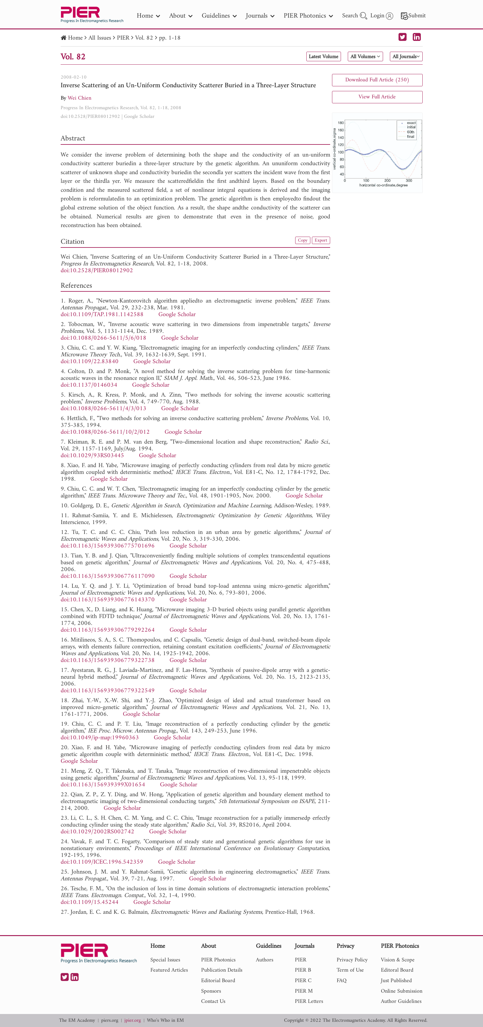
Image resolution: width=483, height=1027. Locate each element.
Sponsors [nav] (211, 991)
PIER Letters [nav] (309, 1001)
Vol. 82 (144, 38)
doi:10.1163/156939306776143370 (108, 600)
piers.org (109, 1020)
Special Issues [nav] (165, 960)
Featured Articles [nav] (169, 970)
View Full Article (377, 97)
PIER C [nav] (303, 981)
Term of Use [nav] (350, 970)
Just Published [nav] (396, 981)
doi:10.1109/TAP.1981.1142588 (102, 314)
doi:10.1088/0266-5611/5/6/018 (103, 338)
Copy (299, 241)
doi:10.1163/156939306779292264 (108, 630)
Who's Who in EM (165, 1020)
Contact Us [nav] (213, 1001)
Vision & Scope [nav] (398, 960)
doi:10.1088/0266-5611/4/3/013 (103, 408)
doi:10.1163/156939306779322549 (108, 690)
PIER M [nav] (304, 991)
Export (320, 241)
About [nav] (180, 16)
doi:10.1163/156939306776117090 (108, 576)
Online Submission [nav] (401, 991)
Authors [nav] (264, 960)
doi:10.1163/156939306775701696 (108, 546)
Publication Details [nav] (221, 970)
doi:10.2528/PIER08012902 (90, 116)
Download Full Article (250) (377, 80)
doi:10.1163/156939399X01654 (103, 785)
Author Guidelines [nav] (401, 1001)
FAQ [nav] (342, 981)
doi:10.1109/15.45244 (90, 902)
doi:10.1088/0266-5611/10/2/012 (105, 432)
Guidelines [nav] (219, 16)
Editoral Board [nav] (397, 970)
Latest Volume (308, 57)
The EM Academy (77, 1020)
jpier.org (132, 1020)
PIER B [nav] (303, 970)
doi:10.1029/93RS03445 (92, 455)
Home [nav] (148, 16)
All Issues (99, 38)
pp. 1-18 (170, 38)
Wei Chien (79, 98)
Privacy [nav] (345, 946)
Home (75, 38)
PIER (123, 38)
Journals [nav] (260, 16)
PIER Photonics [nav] (308, 16)
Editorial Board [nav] (218, 981)
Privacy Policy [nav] (352, 960)
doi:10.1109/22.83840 (90, 361)
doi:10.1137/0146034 (89, 385)
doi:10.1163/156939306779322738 (108, 660)
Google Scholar (139, 116)
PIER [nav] (300, 960)
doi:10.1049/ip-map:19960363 (100, 738)
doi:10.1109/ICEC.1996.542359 (102, 862)
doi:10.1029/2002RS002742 (97, 832)
